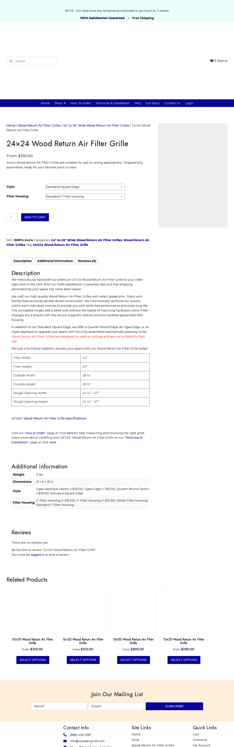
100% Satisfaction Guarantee (102, 18)
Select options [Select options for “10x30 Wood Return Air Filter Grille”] (33, 726)
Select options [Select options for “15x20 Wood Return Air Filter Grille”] (133, 726)
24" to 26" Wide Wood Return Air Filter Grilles (96, 125)
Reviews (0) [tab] (87, 327)
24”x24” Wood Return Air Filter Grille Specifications (49, 485)
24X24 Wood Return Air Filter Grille (60, 245)
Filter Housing (17, 196)
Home (10, 125)
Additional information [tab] (55, 327)
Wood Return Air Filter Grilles (39, 125)
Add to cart (35, 217)
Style (10, 187)
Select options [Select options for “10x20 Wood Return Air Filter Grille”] (184, 726)
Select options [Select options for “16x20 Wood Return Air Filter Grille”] (83, 726)
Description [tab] (23, 327)
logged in (38, 621)
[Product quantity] (12, 217)
